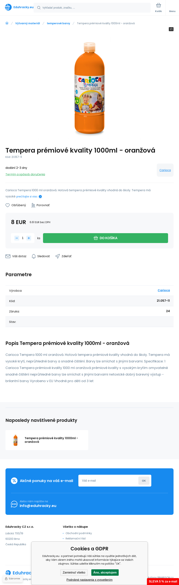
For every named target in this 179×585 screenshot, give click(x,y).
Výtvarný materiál (27, 23)
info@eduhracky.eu (38, 505)
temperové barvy (58, 23)
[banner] (17, 7)
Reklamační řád (75, 538)
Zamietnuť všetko (74, 572)
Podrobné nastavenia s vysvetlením (90, 579)
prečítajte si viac (27, 196)
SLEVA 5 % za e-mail (163, 581)
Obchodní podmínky (79, 533)
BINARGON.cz (165, 577)
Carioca (165, 170)
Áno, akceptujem (105, 572)
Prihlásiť (143, 481)
